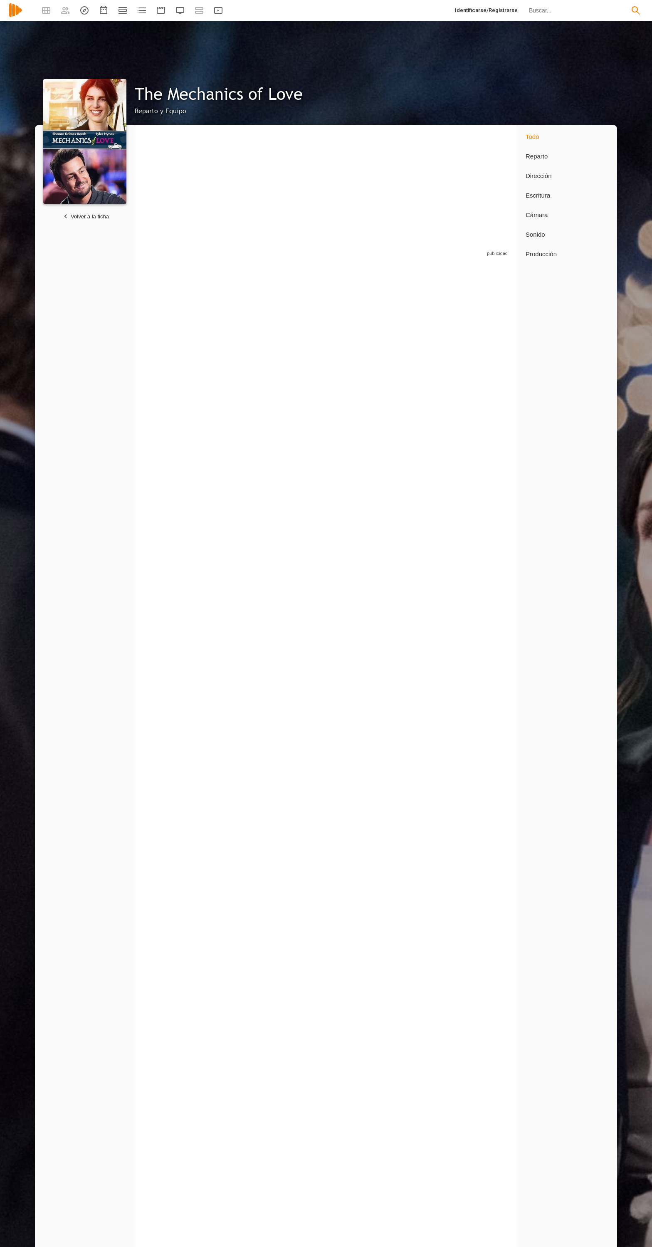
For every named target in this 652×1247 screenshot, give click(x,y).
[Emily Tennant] (424, 342)
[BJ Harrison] (237, 452)
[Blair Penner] (482, 342)
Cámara (537, 214)
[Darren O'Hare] (233, 842)
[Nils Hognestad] (170, 558)
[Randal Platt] (170, 984)
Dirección (539, 175)
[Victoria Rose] (174, 842)
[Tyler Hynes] (299, 342)
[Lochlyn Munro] (362, 342)
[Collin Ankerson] (170, 1129)
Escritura (538, 195)
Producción (541, 253)
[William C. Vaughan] (174, 452)
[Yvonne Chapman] (424, 452)
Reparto (537, 156)
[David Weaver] (170, 700)
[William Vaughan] (482, 452)
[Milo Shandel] (299, 452)
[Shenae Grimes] (174, 342)
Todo (532, 136)
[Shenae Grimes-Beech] (237, 342)
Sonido (535, 234)
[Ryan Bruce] (362, 452)
